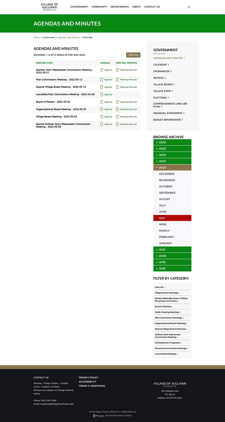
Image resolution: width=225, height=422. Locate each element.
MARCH (164, 230)
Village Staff (162, 91)
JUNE (162, 211)
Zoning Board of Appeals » (168, 342)
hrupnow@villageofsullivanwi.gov (57, 404)
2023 (161, 161)
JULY (162, 205)
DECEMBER (167, 174)
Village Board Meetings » (167, 293)
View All (133, 54)
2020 (161, 256)
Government (79, 7)
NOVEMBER (167, 180)
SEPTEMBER (167, 192)
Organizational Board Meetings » (171, 323)
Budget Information (167, 119)
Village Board (163, 84)
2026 (161, 142)
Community (99, 7)
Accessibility (87, 381)
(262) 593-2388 (48, 400)
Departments (119, 7)
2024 (161, 155)
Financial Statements (167, 113)
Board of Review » (164, 306)
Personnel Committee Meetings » (171, 348)
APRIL (163, 224)
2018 (160, 268)
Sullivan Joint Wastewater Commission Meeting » (168, 335)
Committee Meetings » (166, 354)
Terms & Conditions (92, 386)
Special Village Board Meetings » (171, 329)
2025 (161, 149)
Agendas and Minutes (168, 58)
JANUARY (165, 243)
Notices (158, 78)
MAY (162, 218)
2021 (160, 249)
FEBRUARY (166, 237)
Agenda (108, 70)
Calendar (160, 64)
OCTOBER (165, 186)
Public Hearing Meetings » (168, 312)
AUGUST (164, 199)
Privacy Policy (88, 377)
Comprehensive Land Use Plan (170, 105)
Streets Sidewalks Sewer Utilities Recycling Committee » (171, 299)
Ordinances (161, 71)
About (135, 7)
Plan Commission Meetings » (169, 317)
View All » (159, 287)
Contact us (41, 377)
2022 (161, 167)
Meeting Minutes (128, 70)
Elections (160, 97)
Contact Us (150, 7)
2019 (160, 262)
